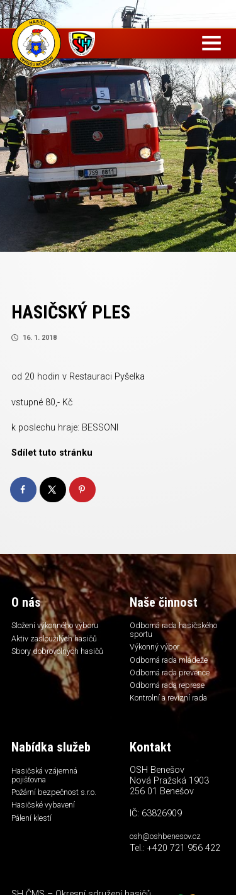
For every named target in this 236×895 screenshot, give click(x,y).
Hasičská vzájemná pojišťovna (48, 783)
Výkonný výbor (157, 649)
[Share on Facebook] (24, 489)
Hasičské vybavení (46, 816)
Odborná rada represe (171, 690)
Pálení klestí (33, 830)
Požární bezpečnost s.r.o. (57, 802)
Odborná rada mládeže (174, 663)
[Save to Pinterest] (83, 489)
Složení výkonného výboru (45, 630)
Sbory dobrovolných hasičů (48, 667)
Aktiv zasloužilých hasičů (58, 649)
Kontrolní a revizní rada (173, 704)
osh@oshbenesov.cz (168, 844)
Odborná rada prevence (175, 677)
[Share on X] (53, 489)
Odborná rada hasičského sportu (164, 630)
